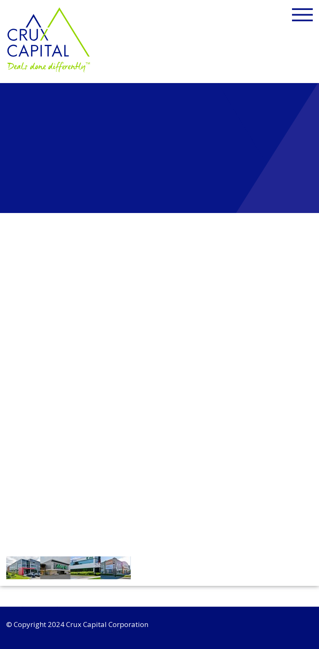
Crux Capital (49, 40)
